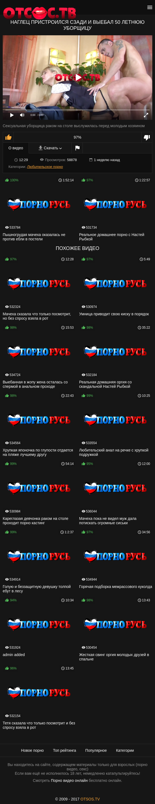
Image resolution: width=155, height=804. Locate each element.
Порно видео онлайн (69, 780)
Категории (125, 750)
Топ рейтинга (64, 750)
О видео (15, 148)
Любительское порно (45, 167)
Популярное (96, 750)
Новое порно (32, 750)
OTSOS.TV (90, 799)
